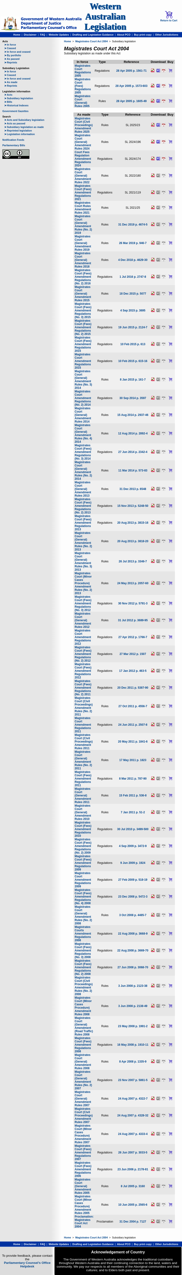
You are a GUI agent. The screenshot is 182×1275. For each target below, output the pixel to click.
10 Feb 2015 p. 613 (132, 344)
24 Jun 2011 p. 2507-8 (132, 724)
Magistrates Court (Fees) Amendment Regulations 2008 (83, 1044)
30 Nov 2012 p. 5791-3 (132, 603)
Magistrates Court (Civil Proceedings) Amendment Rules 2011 (84, 741)
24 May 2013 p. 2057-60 (132, 583)
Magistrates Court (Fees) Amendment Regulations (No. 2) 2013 (83, 506)
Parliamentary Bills (13, 145)
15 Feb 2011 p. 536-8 (132, 795)
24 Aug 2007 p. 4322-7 (132, 1098)
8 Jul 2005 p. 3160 (133, 1186)
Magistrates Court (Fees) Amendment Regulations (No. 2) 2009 (83, 846)
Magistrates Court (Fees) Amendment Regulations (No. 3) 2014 (83, 452)
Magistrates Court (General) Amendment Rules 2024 (83, 142)
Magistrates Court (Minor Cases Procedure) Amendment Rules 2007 (83, 1134)
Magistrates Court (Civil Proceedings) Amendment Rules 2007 (84, 1115)
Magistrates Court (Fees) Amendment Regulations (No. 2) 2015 (83, 327)
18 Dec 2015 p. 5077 (132, 293)
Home (16, 34)
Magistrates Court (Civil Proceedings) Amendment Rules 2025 (84, 125)
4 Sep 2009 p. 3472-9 (133, 846)
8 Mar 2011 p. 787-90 (132, 778)
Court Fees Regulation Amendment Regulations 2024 (83, 159)
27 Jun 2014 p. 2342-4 (132, 452)
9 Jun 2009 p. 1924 (132, 863)
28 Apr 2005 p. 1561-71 (131, 70)
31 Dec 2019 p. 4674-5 (132, 224)
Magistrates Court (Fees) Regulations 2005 (83, 86)
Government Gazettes (15, 111)
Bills (8, 101)
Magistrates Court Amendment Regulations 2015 (83, 361)
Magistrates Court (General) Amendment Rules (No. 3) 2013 (83, 561)
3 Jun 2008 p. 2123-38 (132, 986)
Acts (8, 94)
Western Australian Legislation (105, 16)
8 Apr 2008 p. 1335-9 (132, 1061)
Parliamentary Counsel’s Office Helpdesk (27, 1264)
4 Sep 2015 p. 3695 (132, 310)
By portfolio (12, 55)
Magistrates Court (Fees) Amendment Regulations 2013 (83, 522)
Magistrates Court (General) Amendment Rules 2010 (83, 812)
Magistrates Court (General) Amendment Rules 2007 (83, 1098)
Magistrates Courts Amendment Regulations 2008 (83, 933)
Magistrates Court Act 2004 (91, 41)
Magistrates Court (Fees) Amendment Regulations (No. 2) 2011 (83, 687)
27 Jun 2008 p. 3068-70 (133, 967)
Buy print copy (143, 34)
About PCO (124, 34)
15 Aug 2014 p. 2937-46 (132, 415)
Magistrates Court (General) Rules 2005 (83, 101)
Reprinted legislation (18, 130)
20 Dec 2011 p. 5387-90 (132, 687)
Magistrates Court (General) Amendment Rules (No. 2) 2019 (83, 225)
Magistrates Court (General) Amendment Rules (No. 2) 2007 (83, 1080)
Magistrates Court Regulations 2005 (83, 70)
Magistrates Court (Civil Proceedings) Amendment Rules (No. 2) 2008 (84, 986)
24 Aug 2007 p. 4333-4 (132, 1134)
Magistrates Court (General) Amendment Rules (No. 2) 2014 (83, 470)
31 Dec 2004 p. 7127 (132, 1221)
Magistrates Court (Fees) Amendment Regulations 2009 (83, 863)
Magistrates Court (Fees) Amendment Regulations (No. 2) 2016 (83, 276)
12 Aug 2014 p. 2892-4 (132, 433)
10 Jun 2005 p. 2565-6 (132, 1204)
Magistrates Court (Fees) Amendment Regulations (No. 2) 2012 (83, 654)
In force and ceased (17, 51)
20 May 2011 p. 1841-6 (133, 741)
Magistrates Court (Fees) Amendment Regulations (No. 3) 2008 (83, 950)
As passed (11, 58)
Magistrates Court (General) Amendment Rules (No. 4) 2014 (83, 433)
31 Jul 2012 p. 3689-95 (133, 620)
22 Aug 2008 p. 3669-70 (132, 950)
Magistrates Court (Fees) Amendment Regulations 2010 (83, 829)
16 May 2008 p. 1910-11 (132, 1044)
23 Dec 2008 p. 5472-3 (132, 896)
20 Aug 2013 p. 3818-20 (132, 541)
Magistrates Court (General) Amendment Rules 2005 (83, 1186)
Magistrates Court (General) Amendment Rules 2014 (83, 415)
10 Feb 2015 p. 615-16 (132, 361)
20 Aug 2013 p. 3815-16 (132, 522)
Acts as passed (14, 123)
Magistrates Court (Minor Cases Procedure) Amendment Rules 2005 (83, 1205)
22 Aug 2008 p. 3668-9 (132, 933)
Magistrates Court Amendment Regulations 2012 (83, 637)
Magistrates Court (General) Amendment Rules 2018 (83, 260)
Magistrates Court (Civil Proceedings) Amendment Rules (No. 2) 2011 (84, 706)
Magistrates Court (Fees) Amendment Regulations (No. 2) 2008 (83, 967)
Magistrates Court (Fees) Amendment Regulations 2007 (83, 1152)
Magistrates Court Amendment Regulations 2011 (83, 724)
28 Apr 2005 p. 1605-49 (131, 101)
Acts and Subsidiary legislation (24, 119)
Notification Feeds (13, 139)
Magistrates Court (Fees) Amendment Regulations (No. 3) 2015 (83, 310)
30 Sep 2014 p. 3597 (132, 398)
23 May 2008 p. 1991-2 (133, 1026)
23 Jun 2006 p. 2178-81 (133, 1169)
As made (10, 82)
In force (10, 44)
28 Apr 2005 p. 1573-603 (131, 86)
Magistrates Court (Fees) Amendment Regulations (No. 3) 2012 (83, 603)
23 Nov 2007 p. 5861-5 (132, 1080)
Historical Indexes (16, 105)
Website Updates (59, 34)
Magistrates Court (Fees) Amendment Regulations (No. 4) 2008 (83, 896)
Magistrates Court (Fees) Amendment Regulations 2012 (83, 671)
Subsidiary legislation (18, 98)
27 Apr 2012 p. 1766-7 (132, 637)
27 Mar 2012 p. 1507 (132, 654)
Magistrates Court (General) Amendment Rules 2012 (83, 620)
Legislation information (19, 134)
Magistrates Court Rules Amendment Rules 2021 (83, 207)
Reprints (10, 62)
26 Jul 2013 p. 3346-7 (133, 561)
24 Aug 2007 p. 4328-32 (132, 1115)
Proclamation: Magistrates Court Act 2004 (84, 1221)
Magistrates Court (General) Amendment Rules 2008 (83, 1061)
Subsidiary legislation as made (24, 127)
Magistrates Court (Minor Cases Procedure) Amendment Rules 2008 (83, 1006)
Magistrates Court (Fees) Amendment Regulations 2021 (83, 192)
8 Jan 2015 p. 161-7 (133, 379)
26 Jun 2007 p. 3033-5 (132, 1152)
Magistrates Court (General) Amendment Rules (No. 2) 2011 (83, 760)
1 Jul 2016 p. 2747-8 (132, 276)
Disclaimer (30, 34)
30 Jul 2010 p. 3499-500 (132, 829)
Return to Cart (168, 16)
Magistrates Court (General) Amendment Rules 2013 (83, 489)
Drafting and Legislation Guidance (93, 34)
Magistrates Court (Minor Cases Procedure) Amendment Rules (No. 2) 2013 (83, 583)
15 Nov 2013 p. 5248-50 (132, 506)
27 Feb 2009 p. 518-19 (132, 879)
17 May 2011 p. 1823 (132, 760)
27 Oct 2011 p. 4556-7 (132, 706)
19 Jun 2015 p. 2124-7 (132, 327)
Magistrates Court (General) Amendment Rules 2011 (83, 795)
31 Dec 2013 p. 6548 (132, 489)
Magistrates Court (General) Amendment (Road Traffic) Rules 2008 (84, 1026)
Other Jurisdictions (166, 34)
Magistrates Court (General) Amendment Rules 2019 (83, 243)
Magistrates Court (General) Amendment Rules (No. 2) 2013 (83, 541)
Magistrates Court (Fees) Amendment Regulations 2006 (83, 1169)
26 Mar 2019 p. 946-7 (132, 243)
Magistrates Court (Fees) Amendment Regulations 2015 (83, 344)
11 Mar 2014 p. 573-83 (132, 470)
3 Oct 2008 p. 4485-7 (132, 915)
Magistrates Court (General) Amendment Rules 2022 (83, 175)
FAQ (42, 34)
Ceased (10, 48)
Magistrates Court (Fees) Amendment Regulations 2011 (83, 778)
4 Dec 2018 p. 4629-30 (132, 260)
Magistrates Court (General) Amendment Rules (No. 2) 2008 (83, 915)
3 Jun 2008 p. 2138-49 (132, 1006)
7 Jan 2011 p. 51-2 (133, 812)
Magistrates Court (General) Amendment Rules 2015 (83, 293)
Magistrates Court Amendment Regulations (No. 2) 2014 (83, 398)
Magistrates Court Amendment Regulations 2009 (83, 879)
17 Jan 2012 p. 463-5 (132, 671)
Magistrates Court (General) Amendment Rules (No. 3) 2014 (83, 380)
